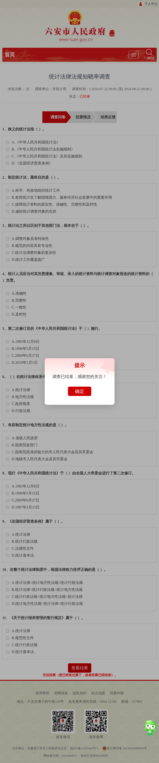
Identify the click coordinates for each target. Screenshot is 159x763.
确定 (79, 391)
